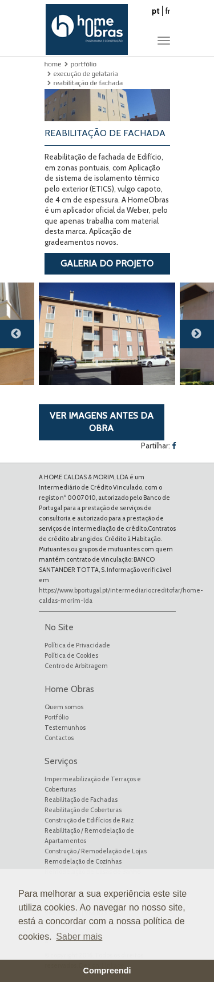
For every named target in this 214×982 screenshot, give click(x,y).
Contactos (59, 738)
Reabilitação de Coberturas (83, 810)
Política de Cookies (71, 655)
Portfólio (84, 64)
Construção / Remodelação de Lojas (96, 851)
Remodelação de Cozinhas (83, 861)
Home (53, 64)
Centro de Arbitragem (76, 666)
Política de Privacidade (77, 645)
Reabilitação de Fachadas (81, 800)
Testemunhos (65, 727)
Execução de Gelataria (86, 74)
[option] (107, 334)
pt (155, 10)
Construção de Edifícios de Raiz (89, 820)
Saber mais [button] (79, 936)
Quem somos (64, 707)
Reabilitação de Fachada (88, 83)
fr (167, 10)
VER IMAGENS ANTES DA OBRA (102, 422)
